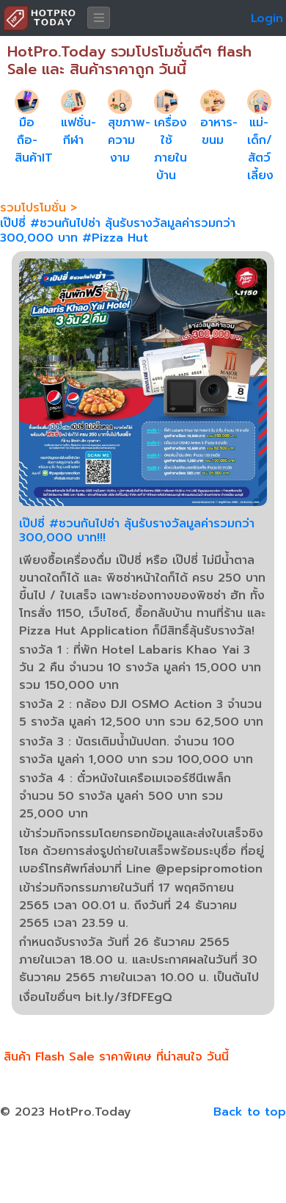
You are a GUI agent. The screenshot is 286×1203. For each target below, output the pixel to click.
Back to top (249, 1112)
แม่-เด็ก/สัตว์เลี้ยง (260, 149)
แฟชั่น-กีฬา (78, 131)
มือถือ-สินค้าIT (34, 140)
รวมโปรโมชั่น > (38, 208)
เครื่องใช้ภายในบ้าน (170, 149)
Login (267, 18)
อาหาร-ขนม (219, 131)
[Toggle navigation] (98, 18)
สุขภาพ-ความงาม (129, 140)
